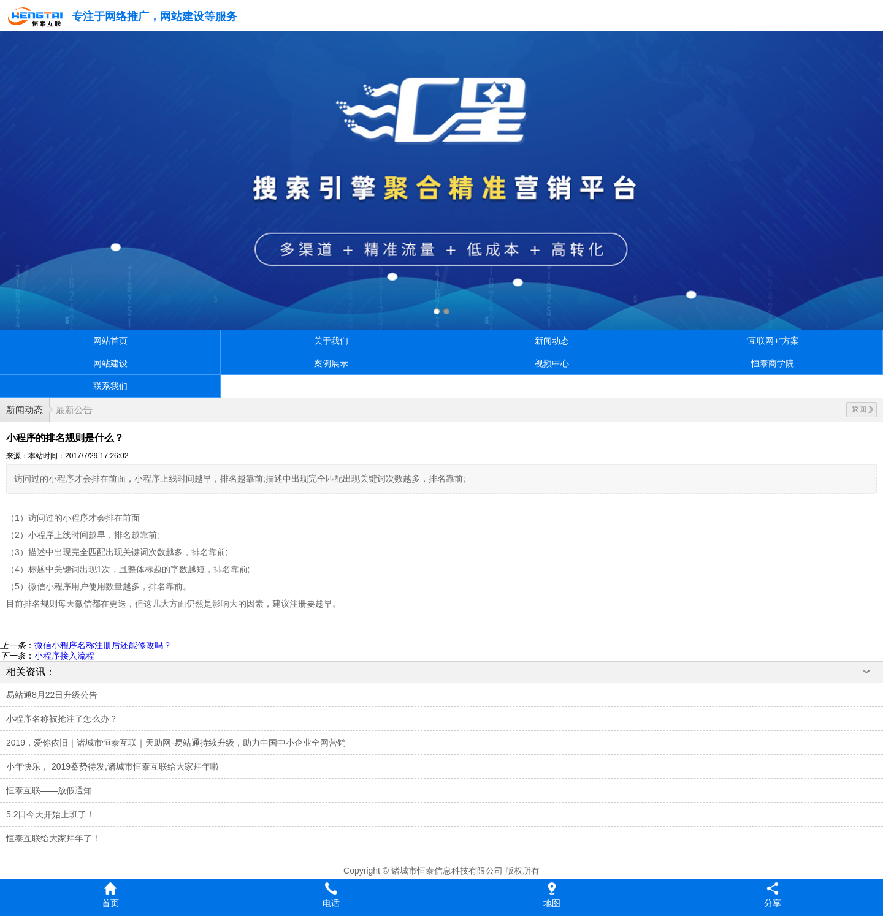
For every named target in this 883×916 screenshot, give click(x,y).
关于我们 (331, 341)
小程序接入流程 (64, 656)
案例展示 (331, 363)
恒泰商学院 (772, 363)
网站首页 (110, 341)
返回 (862, 409)
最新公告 (74, 409)
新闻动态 (552, 341)
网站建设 (110, 363)
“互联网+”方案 (773, 341)
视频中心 (552, 363)
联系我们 (110, 386)
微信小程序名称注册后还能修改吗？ (103, 645)
